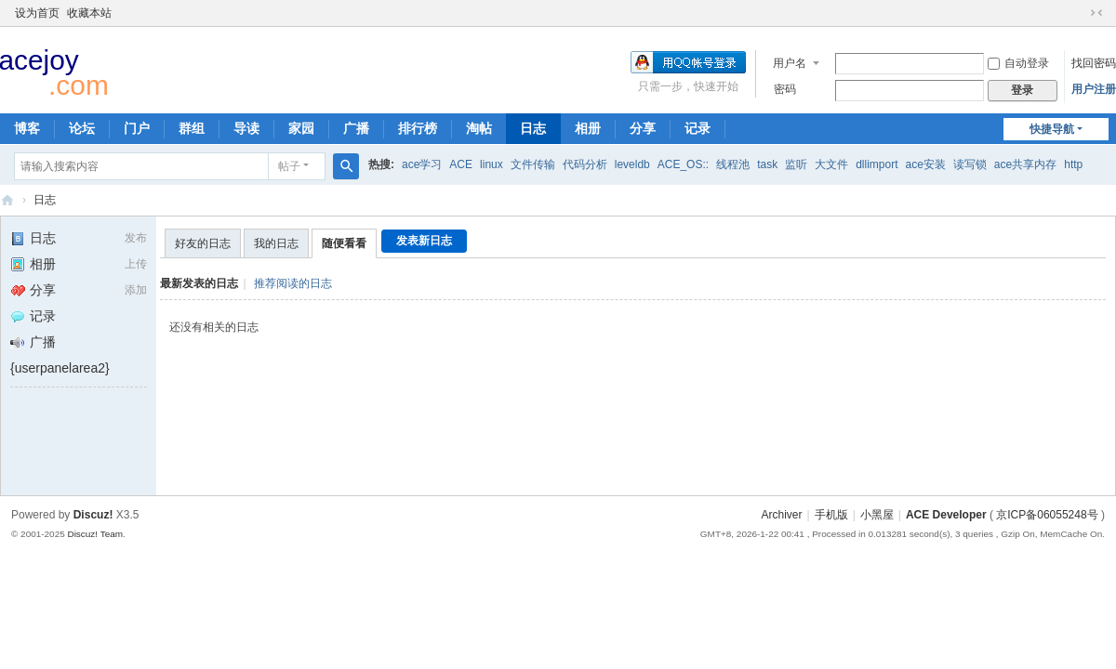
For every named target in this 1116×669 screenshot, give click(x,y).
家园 (301, 128)
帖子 (289, 166)
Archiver (781, 514)
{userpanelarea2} (60, 368)
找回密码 (1093, 63)
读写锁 (970, 164)
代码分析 (585, 164)
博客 (27, 128)
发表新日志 (424, 240)
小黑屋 (877, 514)
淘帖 (479, 128)
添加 (136, 289)
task (767, 164)
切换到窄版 (1096, 13)
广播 (356, 128)
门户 (137, 128)
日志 (533, 128)
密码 (785, 89)
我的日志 (276, 243)
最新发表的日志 (199, 283)
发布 (136, 237)
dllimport (876, 164)
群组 (192, 128)
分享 (643, 128)
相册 (588, 128)
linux (491, 164)
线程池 (733, 164)
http (1073, 164)
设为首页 (37, 13)
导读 (246, 128)
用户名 (789, 63)
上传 (136, 263)
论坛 (82, 128)
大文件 (831, 164)
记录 (697, 128)
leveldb (632, 164)
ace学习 (422, 164)
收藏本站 (89, 13)
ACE (460, 164)
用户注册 (1093, 89)
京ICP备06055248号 (1046, 514)
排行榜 (417, 128)
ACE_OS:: (683, 164)
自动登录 (1018, 63)
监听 (796, 164)
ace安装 (926, 164)
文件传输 (533, 164)
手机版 (831, 514)
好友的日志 (203, 243)
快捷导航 (1052, 129)
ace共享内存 (1025, 164)
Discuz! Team (95, 534)
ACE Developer (7, 200)
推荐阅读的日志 (293, 283)
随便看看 (344, 243)
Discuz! (93, 514)
